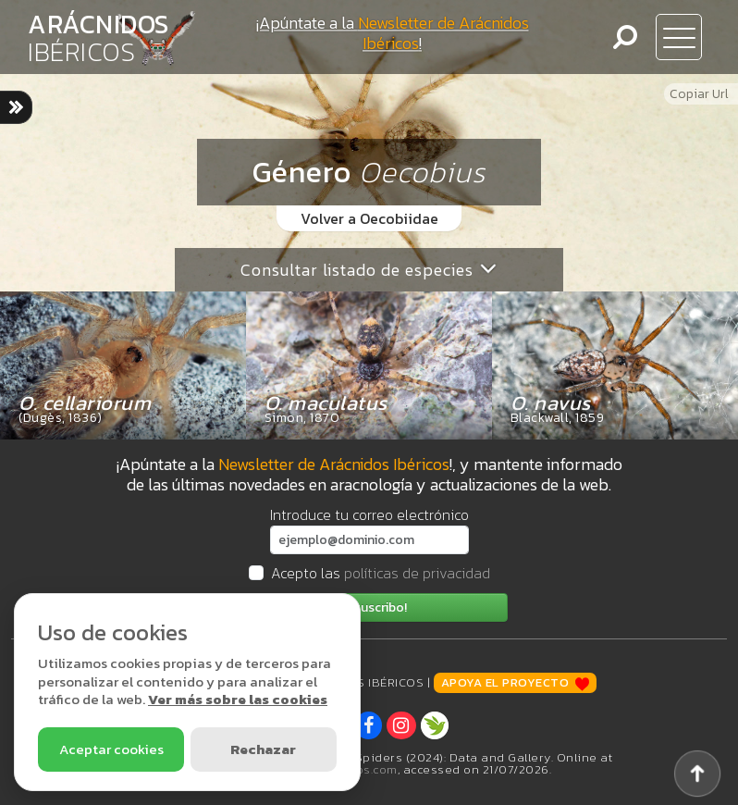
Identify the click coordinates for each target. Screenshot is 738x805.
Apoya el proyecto (515, 682)
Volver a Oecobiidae (369, 218)
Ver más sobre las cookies (237, 699)
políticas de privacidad (417, 573)
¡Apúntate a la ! (392, 33)
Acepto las (380, 573)
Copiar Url (699, 94)
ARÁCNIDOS (98, 38)
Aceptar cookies (111, 749)
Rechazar (263, 749)
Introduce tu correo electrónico (369, 514)
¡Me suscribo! (369, 607)
